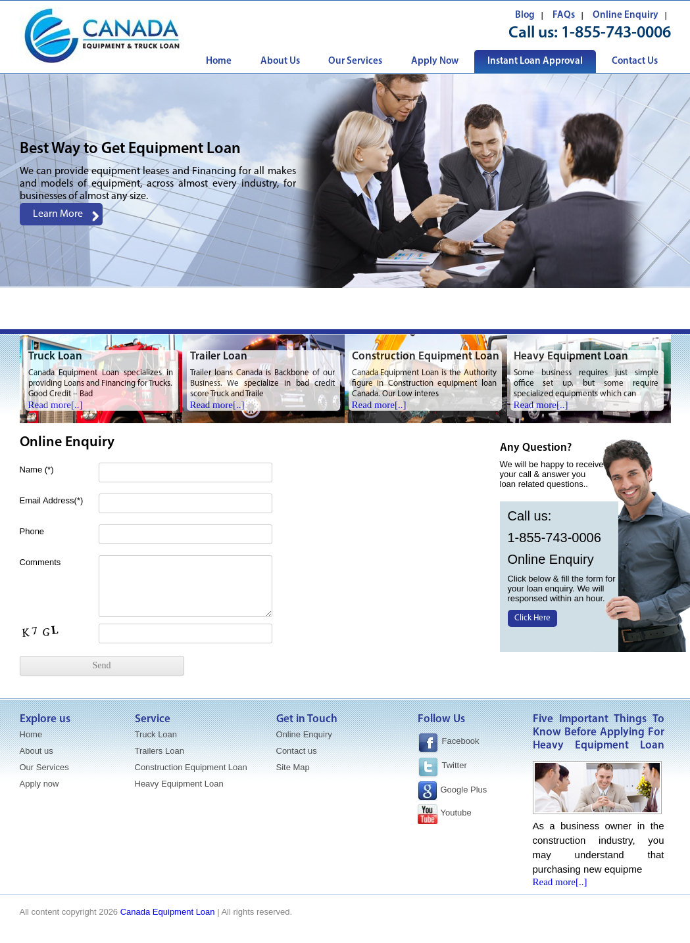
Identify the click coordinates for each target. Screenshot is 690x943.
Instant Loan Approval (535, 61)
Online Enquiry (625, 15)
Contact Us (635, 61)
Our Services (355, 61)
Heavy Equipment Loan (179, 784)
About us (36, 751)
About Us (280, 61)
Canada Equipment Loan (167, 912)
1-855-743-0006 (616, 33)
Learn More (58, 214)
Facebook (449, 743)
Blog (525, 15)
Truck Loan (156, 734)
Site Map (293, 767)
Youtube (456, 812)
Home (219, 61)
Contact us (296, 751)
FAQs (564, 15)
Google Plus (464, 789)
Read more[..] (55, 405)
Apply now (39, 784)
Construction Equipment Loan (191, 767)
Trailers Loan (159, 751)
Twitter (454, 765)
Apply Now (434, 61)
